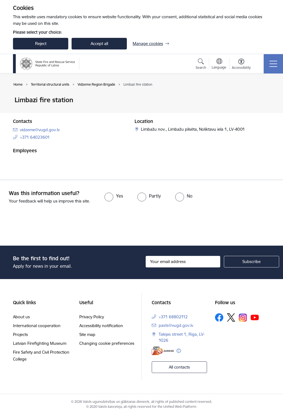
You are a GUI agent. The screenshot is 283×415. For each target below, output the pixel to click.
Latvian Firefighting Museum (39, 343)
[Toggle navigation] (273, 63)
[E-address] (163, 350)
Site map (87, 334)
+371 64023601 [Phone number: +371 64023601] (35, 137)
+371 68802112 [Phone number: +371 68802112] (173, 316)
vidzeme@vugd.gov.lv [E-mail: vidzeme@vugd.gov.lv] (40, 129)
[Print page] (262, 97)
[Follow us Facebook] (219, 317)
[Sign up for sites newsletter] (251, 261)
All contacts (179, 367)
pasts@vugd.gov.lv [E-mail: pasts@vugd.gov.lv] (176, 325)
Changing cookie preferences (106, 343)
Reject (40, 43)
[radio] (113, 196)
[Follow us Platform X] (231, 317)
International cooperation (37, 325)
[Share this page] (262, 111)
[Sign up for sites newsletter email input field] (183, 261)
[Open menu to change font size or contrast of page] (241, 64)
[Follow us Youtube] (255, 317)
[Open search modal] (201, 64)
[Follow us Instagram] (243, 318)
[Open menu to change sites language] (219, 64)
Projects (20, 334)
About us (21, 316)
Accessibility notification (101, 325)
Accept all (99, 43)
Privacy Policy (91, 316)
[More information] (179, 351)
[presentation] (46, 225)
